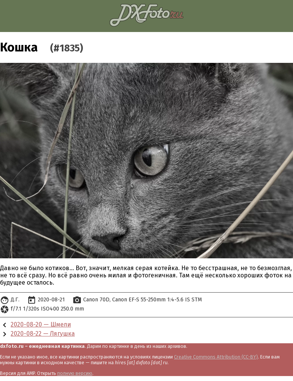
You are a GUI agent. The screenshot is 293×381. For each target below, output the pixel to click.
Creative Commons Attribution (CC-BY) (216, 357)
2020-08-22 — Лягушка (43, 333)
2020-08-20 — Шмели (41, 324)
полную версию (74, 373)
